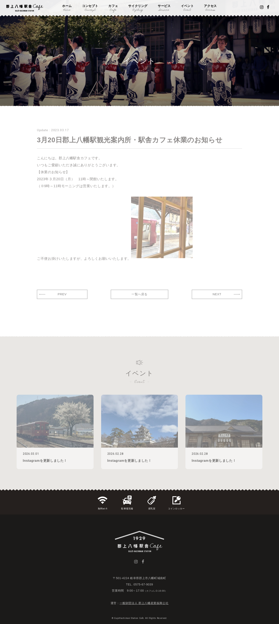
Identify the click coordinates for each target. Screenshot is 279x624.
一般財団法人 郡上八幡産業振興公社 (144, 603)
